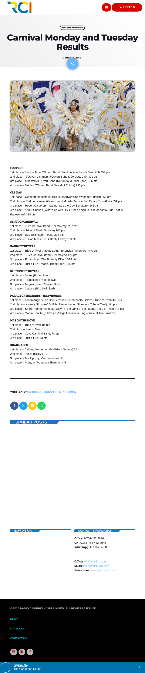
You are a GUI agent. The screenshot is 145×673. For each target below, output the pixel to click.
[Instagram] (22, 652)
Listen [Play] (126, 7)
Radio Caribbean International (52, 391)
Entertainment (72, 27)
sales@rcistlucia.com (95, 566)
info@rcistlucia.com (96, 561)
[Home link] (19, 7)
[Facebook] (30, 652)
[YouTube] (13, 652)
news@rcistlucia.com (103, 570)
